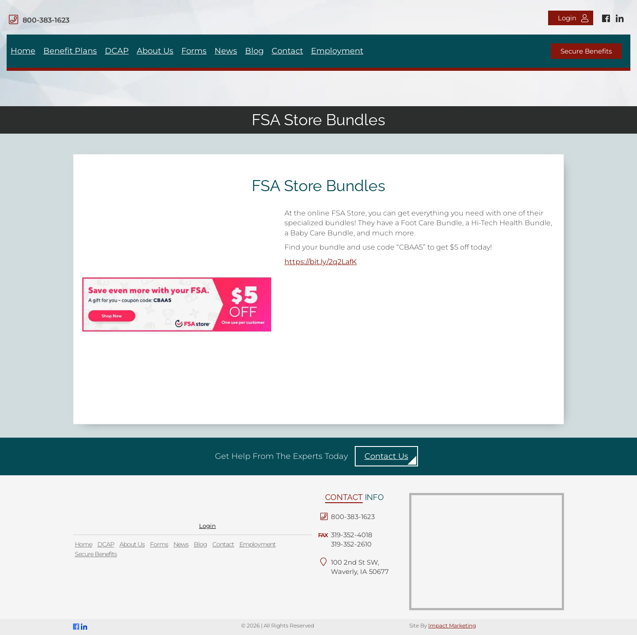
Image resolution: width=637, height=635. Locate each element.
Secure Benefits (586, 51)
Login (573, 18)
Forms (194, 51)
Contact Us (386, 456)
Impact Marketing (452, 625)
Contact (287, 51)
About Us (155, 51)
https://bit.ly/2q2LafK (320, 262)
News (226, 51)
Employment (337, 51)
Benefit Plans (70, 51)
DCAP (117, 51)
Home (23, 51)
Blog (254, 51)
